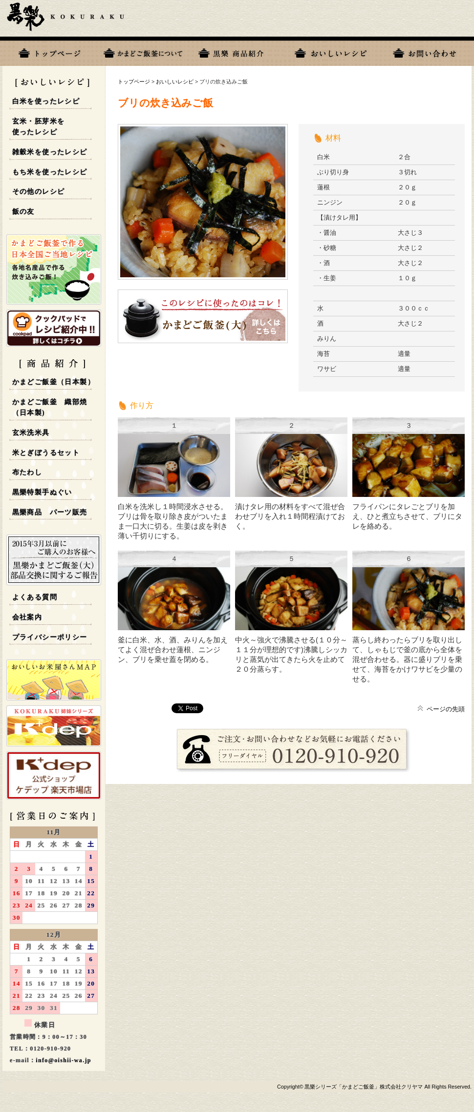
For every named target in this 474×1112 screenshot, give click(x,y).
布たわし (27, 472)
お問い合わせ (425, 51)
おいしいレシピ (331, 51)
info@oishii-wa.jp (63, 1060)
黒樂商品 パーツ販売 (49, 512)
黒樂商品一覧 (237, 51)
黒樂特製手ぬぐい (42, 492)
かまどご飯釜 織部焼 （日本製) (49, 407)
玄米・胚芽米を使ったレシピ (38, 127)
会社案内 (27, 617)
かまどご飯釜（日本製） (53, 382)
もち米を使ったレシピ (49, 172)
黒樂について (143, 51)
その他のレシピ (38, 191)
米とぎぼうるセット (46, 452)
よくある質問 (34, 597)
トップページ (49, 51)
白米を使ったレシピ (46, 101)
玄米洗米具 (31, 432)
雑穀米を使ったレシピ (49, 152)
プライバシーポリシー (49, 637)
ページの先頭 (446, 709)
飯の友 (23, 211)
